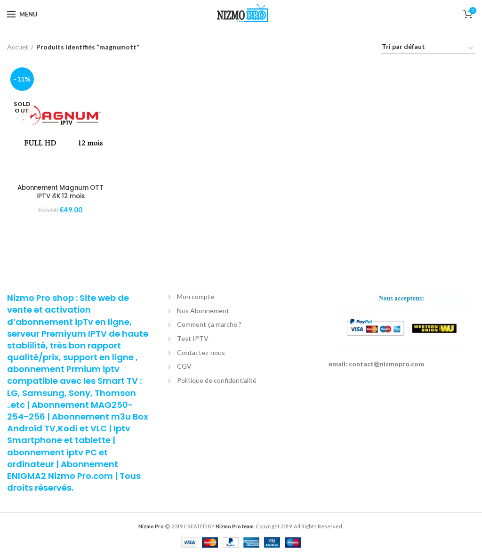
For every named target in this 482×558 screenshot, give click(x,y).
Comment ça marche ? (209, 325)
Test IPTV (193, 339)
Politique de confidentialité (217, 381)
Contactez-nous (201, 353)
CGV (184, 367)
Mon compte (195, 297)
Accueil (18, 47)
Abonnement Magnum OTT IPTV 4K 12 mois (60, 192)
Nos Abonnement (203, 311)
